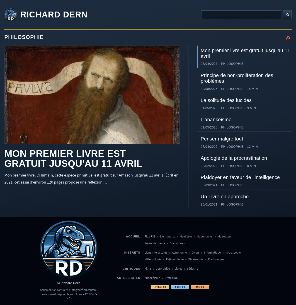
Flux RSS (150, 237)
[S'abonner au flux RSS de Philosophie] (288, 37)
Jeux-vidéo (163, 269)
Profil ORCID (172, 278)
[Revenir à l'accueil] (46, 15)
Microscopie (233, 253)
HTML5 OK (160, 287)
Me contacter (205, 237)
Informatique (212, 253)
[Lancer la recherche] (287, 14)
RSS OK (200, 287)
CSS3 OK (180, 287)
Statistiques (177, 243)
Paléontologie (175, 259)
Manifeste (186, 237)
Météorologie (153, 259)
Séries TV (192, 269)
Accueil (133, 236)
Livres (178, 269)
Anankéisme (152, 278)
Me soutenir (225, 237)
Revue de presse (155, 243)
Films (148, 269)
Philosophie (196, 259)
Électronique (216, 259)
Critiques (131, 268)
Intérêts (132, 252)
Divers (195, 253)
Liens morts (167, 237)
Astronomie (179, 253)
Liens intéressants (156, 253)
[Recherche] (241, 14)
